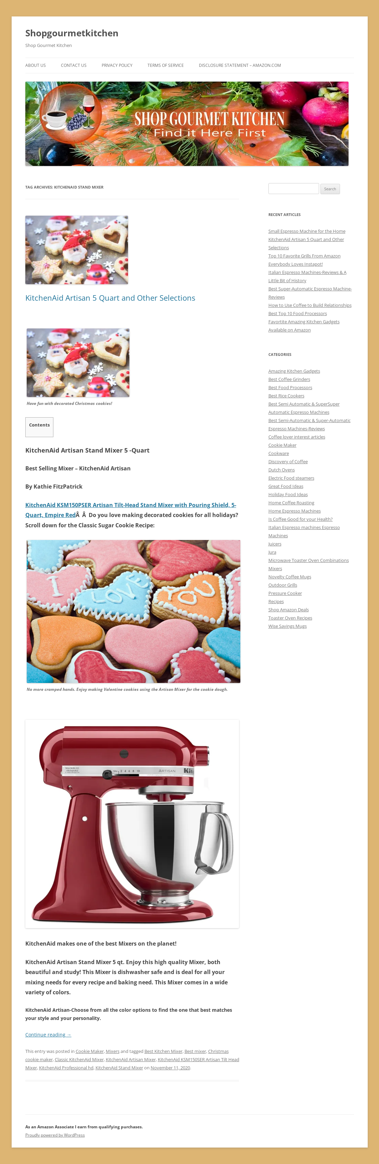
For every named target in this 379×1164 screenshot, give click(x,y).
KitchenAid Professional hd (66, 1068)
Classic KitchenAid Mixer (79, 1059)
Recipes (276, 601)
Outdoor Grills (282, 585)
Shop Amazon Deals (288, 610)
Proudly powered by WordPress (55, 1135)
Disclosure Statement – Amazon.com (240, 65)
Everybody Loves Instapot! (295, 264)
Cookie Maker (90, 1051)
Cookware (278, 453)
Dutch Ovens (281, 470)
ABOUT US (35, 65)
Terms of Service (166, 65)
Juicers (274, 544)
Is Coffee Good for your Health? (300, 519)
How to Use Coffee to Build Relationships (310, 305)
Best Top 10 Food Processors (297, 313)
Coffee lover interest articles (296, 437)
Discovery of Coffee (288, 461)
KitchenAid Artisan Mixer (131, 1059)
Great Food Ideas (285, 486)
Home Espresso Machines (294, 511)
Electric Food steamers (291, 478)
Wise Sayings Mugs (287, 626)
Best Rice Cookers (286, 396)
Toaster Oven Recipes (290, 618)
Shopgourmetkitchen (71, 33)
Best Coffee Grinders (289, 379)
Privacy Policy (117, 65)
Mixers (112, 1051)
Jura (272, 552)
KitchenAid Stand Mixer (119, 1068)
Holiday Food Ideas (288, 494)
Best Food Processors (290, 387)
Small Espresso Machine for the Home (306, 231)
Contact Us (74, 65)
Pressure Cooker (285, 593)
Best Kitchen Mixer (163, 1051)
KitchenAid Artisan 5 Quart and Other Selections (110, 297)
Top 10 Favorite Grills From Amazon (304, 256)
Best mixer (195, 1051)
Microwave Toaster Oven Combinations (308, 560)
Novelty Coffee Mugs (289, 577)
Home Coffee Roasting (291, 503)
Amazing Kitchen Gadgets (294, 371)
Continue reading (48, 1034)
